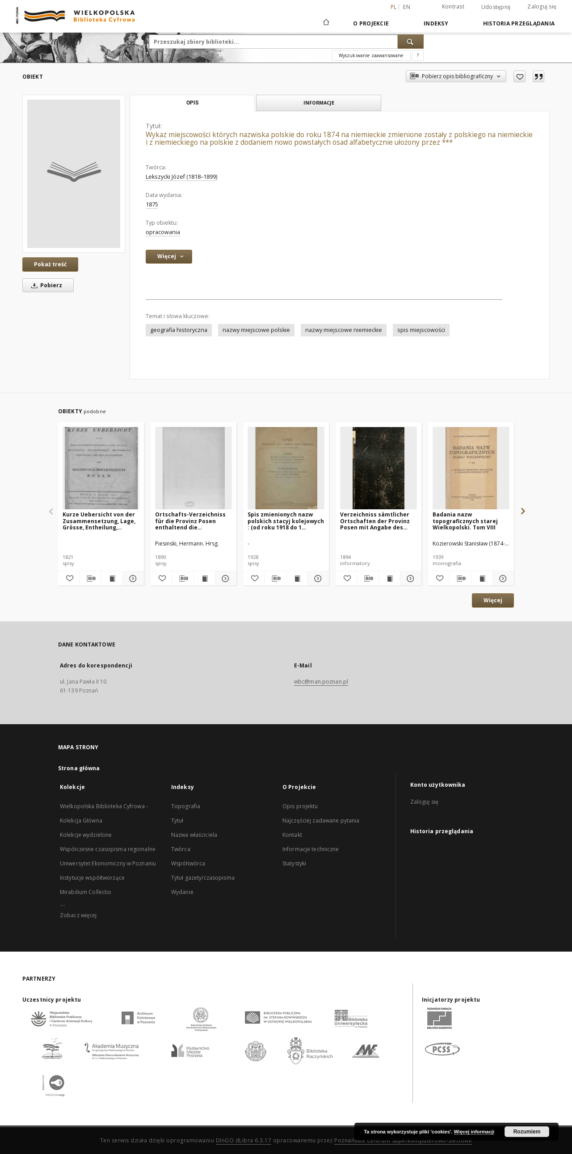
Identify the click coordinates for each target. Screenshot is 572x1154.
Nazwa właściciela (194, 835)
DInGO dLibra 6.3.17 (244, 1140)
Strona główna (79, 768)
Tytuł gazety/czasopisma (203, 877)
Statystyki (294, 863)
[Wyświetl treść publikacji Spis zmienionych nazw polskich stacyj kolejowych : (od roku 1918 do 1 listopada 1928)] (296, 578)
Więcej (493, 600)
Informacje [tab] (318, 102)
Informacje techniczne (310, 849)
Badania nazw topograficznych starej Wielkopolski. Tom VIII (465, 521)
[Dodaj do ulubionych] (519, 76)
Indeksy (436, 23)
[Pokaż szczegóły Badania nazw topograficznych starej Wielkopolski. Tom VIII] (502, 578)
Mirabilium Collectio (85, 892)
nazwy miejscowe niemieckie (343, 330)
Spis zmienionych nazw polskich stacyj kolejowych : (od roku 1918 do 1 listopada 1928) (286, 521)
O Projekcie (371, 23)
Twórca (180, 849)
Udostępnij (496, 7)
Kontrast (453, 6)
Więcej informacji (474, 1131)
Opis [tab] (192, 103)
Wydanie (182, 892)
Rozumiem (527, 1132)
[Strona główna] (325, 23)
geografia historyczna (178, 330)
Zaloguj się (541, 6)
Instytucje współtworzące (92, 877)
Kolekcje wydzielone (86, 835)
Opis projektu (300, 806)
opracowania (163, 232)
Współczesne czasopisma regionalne (108, 849)
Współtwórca (188, 863)
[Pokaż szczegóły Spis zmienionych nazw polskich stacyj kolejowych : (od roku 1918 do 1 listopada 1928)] (317, 578)
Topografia (185, 806)
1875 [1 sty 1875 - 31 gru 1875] (152, 204)
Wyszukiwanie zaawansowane (371, 55)
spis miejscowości (421, 330)
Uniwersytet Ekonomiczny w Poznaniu (108, 863)
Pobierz (45, 285)
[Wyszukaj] (411, 41)
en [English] (406, 7)
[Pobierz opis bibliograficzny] (90, 578)
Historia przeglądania (519, 23)
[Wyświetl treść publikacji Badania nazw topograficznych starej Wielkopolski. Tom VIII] (481, 578)
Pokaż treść (50, 264)
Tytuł (177, 820)
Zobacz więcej (78, 915)
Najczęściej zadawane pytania (320, 820)
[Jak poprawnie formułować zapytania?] (418, 55)
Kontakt (292, 835)
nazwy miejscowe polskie (256, 330)
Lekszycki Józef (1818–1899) (181, 176)
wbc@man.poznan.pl (321, 681)
